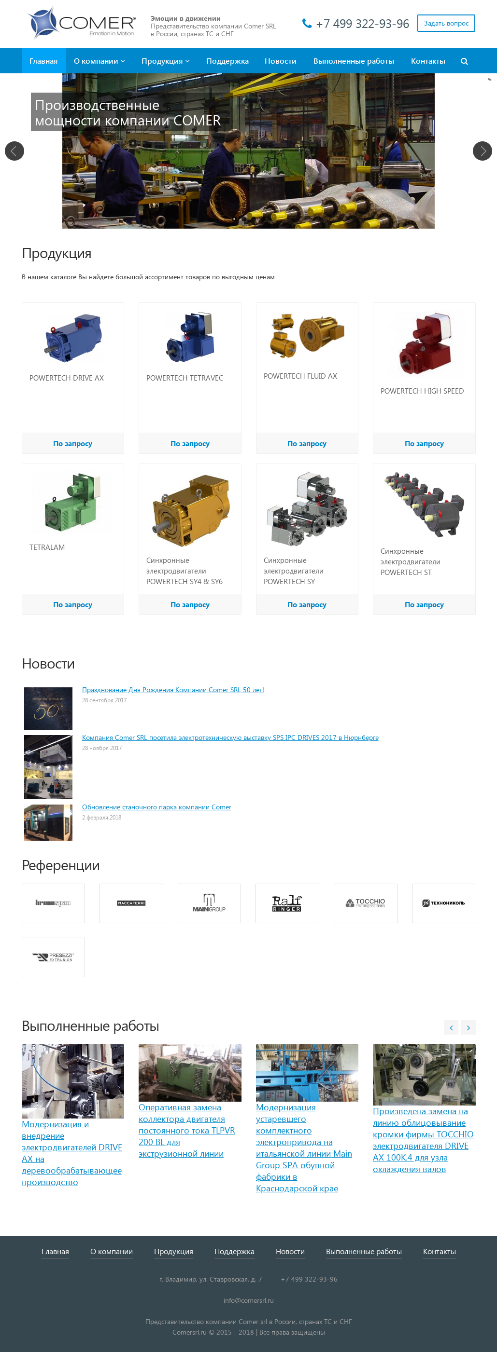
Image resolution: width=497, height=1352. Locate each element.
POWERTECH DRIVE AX (66, 377)
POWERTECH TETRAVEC (184, 377)
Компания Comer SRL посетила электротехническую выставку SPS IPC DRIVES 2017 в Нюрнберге (230, 737)
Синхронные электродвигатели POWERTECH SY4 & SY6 (184, 570)
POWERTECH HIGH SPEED (422, 391)
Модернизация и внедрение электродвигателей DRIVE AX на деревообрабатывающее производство (72, 1153)
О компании (99, 60)
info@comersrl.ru (249, 1300)
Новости (281, 60)
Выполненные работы (353, 60)
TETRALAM (47, 547)
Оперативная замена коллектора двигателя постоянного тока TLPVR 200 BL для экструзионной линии (187, 1130)
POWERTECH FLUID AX (300, 376)
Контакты (428, 60)
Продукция (166, 60)
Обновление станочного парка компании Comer (156, 806)
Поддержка (227, 60)
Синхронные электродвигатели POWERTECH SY (294, 570)
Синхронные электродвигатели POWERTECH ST (410, 561)
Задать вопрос (446, 22)
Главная (43, 60)
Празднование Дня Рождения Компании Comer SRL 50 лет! (173, 689)
